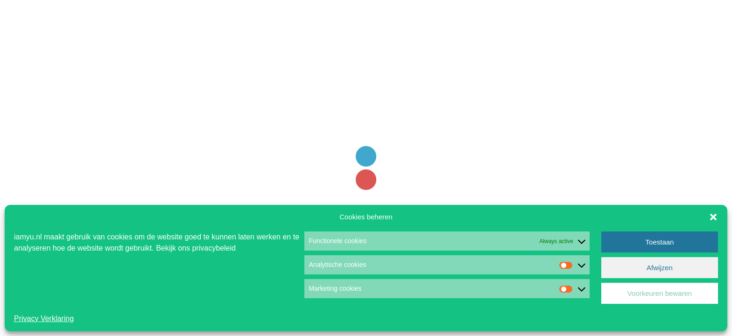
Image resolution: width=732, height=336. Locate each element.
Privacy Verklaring (44, 318)
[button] (713, 217)
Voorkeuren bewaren (659, 293)
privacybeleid (214, 248)
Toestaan (660, 242)
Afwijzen (660, 268)
